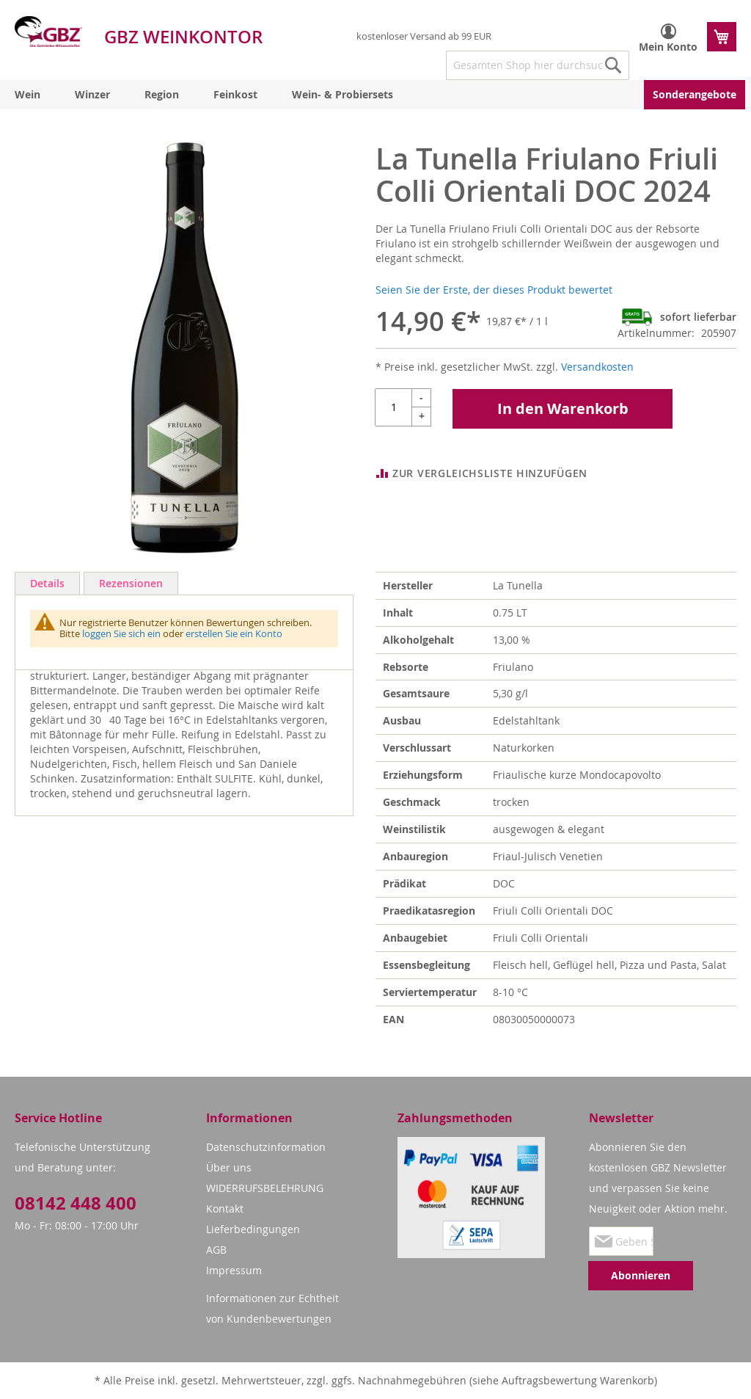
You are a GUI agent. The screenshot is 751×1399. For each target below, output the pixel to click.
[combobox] (537, 65)
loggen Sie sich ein (121, 633)
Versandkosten (597, 367)
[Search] (613, 65)
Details (47, 583)
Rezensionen (131, 583)
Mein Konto (668, 47)
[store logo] (48, 31)
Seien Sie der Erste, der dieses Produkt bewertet (494, 290)
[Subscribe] (640, 1275)
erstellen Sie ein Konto (234, 633)
